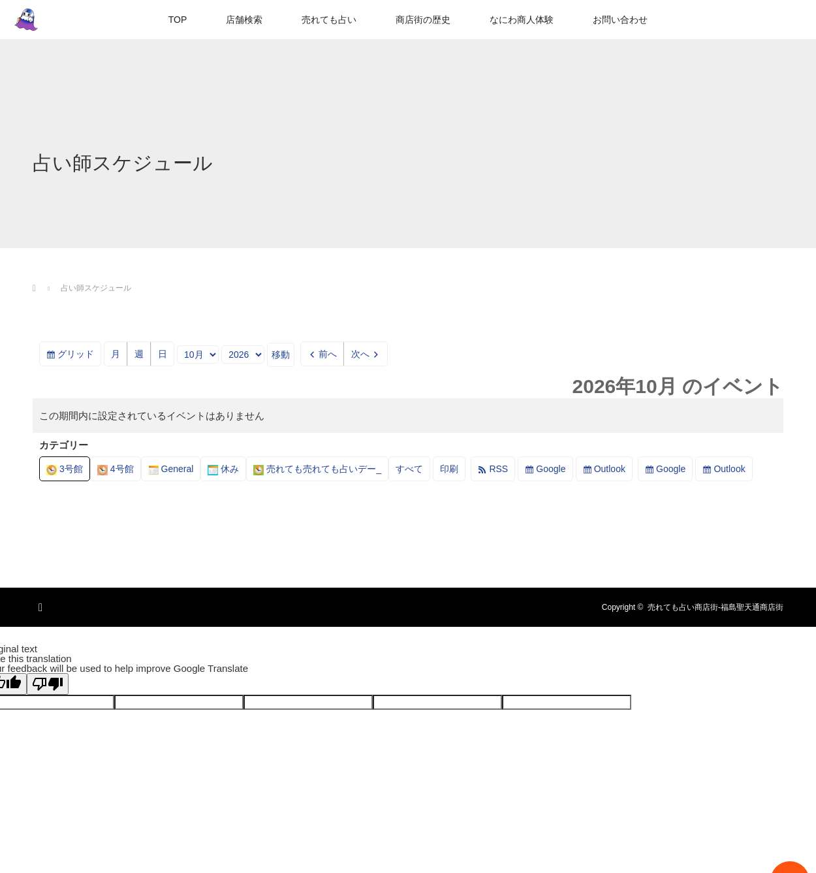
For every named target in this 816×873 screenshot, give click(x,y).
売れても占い (329, 19)
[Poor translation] (48, 684)
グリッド (79, 356)
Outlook (609, 469)
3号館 (64, 469)
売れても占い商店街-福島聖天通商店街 (715, 607)
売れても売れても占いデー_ (317, 469)
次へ (360, 354)
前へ (328, 354)
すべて (409, 469)
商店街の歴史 (423, 19)
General (171, 469)
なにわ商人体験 (522, 19)
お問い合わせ (620, 19)
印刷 (452, 471)
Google (550, 469)
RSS (498, 469)
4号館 (115, 469)
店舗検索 (244, 19)
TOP (177, 19)
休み (223, 469)
